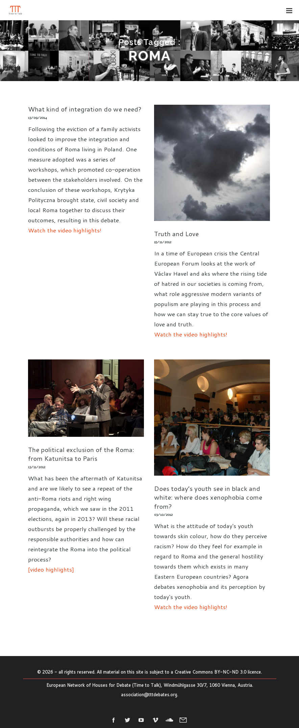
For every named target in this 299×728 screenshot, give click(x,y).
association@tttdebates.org (149, 695)
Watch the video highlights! (64, 230)
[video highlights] (51, 569)
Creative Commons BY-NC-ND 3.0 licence (217, 672)
